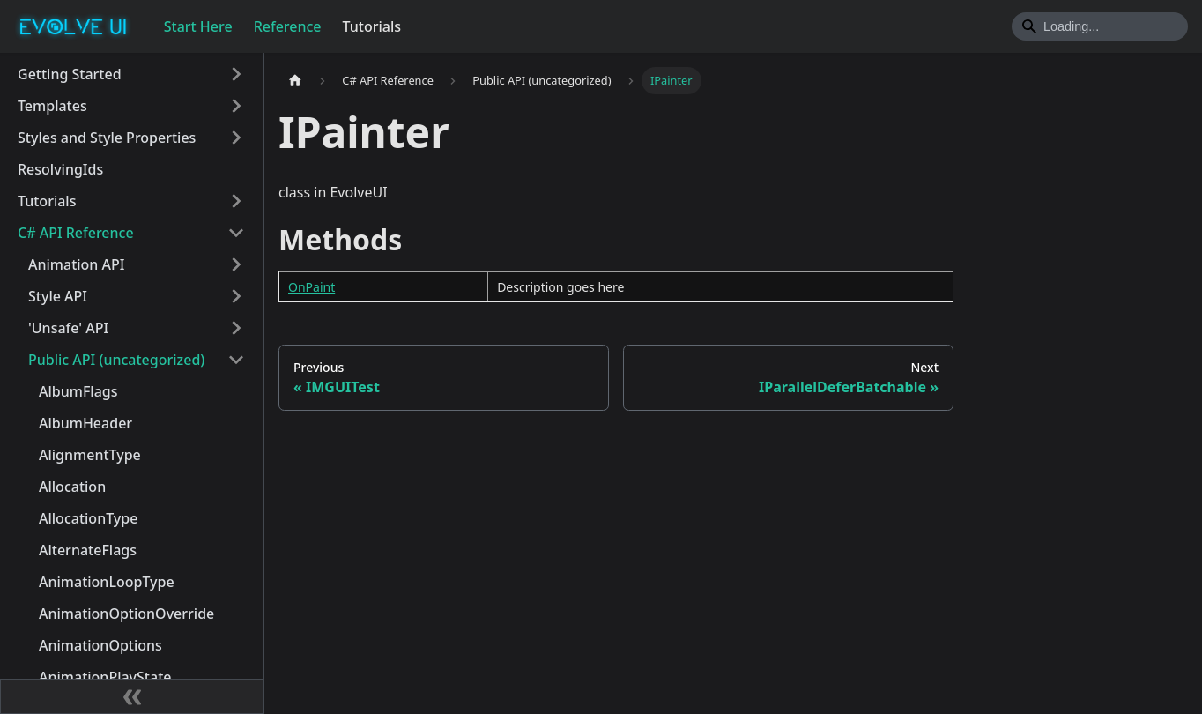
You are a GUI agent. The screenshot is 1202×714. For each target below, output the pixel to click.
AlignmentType (90, 455)
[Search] (1100, 26)
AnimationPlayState (105, 677)
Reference (288, 26)
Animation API (76, 264)
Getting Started (70, 74)
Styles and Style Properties (107, 137)
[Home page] (295, 80)
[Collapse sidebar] (132, 696)
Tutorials (372, 26)
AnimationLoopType (106, 581)
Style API (57, 296)
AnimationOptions (100, 645)
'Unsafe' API (68, 328)
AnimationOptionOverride (126, 613)
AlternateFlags (88, 550)
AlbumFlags (78, 391)
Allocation (72, 486)
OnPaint (311, 287)
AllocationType (88, 518)
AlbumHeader (85, 423)
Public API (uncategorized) (116, 359)
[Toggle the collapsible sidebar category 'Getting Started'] (236, 74)
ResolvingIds (60, 169)
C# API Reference (76, 232)
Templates (52, 105)
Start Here (198, 26)
